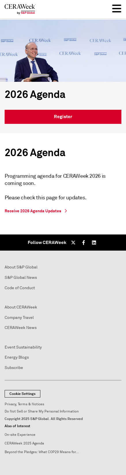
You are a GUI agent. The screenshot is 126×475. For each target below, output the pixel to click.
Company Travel (19, 317)
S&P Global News (21, 277)
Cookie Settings (22, 393)
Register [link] (63, 116)
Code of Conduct (20, 287)
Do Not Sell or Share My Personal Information (42, 411)
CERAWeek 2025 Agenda (24, 443)
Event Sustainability (23, 347)
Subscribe (14, 367)
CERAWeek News (21, 327)
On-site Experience (20, 435)
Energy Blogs (17, 357)
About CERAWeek (21, 307)
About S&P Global (21, 267)
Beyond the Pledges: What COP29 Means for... (42, 452)
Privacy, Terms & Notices (24, 404)
